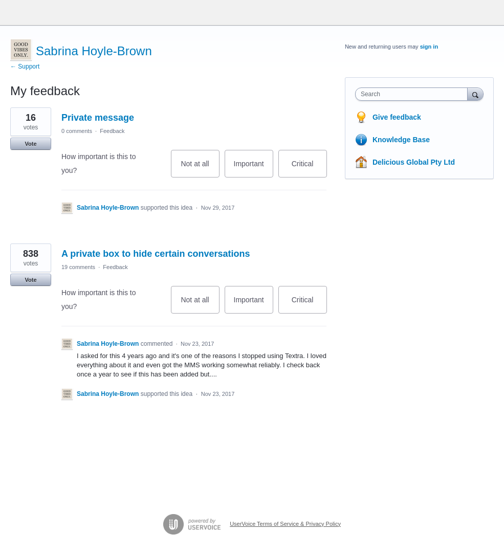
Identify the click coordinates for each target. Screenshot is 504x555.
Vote (30, 144)
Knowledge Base (401, 140)
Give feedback (396, 117)
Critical (309, 168)
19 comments (78, 267)
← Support (24, 66)
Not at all (200, 168)
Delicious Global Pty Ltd (413, 162)
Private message (97, 118)
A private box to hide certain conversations (155, 254)
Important (253, 168)
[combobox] (413, 94)
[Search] (475, 93)
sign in (429, 46)
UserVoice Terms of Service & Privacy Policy (285, 524)
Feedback (112, 131)
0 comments (76, 131)
